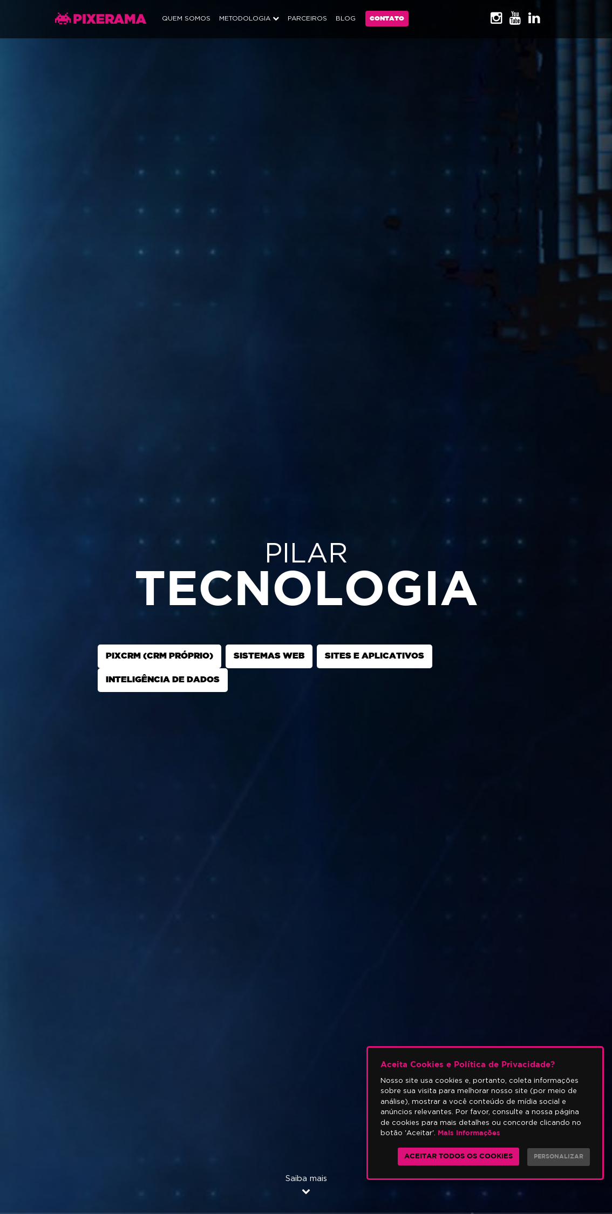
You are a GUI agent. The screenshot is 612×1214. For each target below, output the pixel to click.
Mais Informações (469, 1133)
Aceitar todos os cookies (458, 1156)
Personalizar (558, 1156)
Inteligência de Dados (163, 680)
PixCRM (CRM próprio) (159, 656)
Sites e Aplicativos (374, 656)
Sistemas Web (269, 656)
